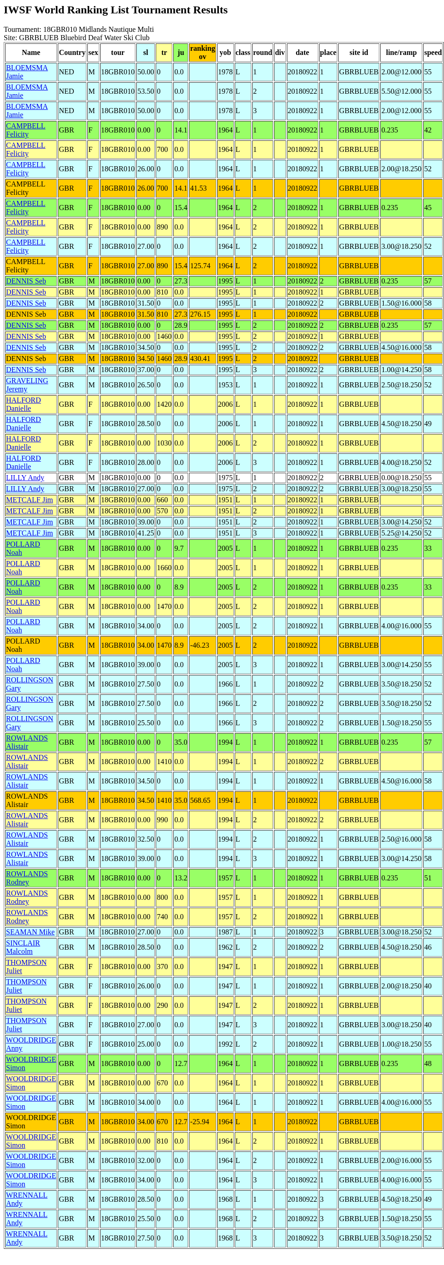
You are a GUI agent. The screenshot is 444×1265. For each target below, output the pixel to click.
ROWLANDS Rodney (27, 878)
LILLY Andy (25, 478)
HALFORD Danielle (23, 404)
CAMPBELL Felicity (25, 130)
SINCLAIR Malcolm (23, 947)
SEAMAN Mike (30, 932)
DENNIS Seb (26, 281)
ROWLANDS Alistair (27, 742)
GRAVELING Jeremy (27, 385)
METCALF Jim (29, 500)
